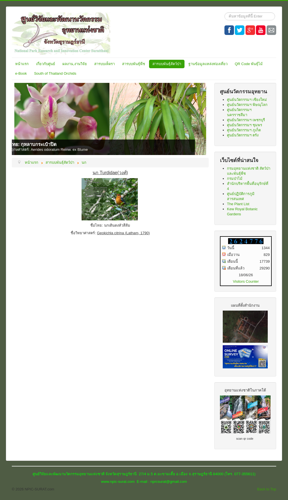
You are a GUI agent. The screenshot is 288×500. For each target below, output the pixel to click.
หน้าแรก (22, 64)
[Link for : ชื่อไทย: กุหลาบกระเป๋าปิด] (110, 119)
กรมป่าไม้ (234, 178)
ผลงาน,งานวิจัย (74, 64)
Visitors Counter (246, 281)
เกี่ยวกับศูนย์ (45, 64)
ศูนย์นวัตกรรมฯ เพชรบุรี (246, 120)
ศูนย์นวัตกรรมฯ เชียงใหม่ (247, 100)
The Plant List (238, 204)
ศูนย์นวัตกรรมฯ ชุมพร (244, 125)
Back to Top (266, 489)
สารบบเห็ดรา (104, 64)
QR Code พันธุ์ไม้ (249, 64)
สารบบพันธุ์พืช (133, 64)
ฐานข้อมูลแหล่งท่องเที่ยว (208, 64)
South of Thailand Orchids (55, 73)
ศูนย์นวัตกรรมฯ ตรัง (242, 135)
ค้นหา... (224, 12)
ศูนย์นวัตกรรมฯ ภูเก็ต (244, 130)
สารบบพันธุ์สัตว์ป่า (166, 64)
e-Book (21, 73)
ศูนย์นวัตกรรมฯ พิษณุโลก (247, 105)
